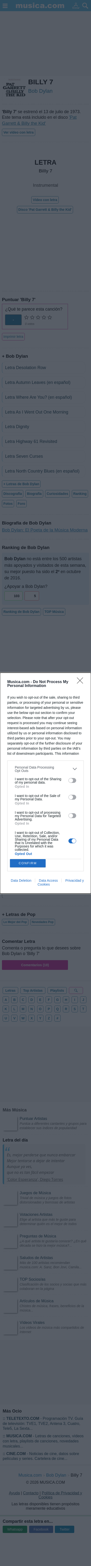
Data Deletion (21, 880)
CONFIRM (28, 863)
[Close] (81, 682)
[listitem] (45, 769)
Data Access (48, 880)
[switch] (72, 780)
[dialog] (45, 783)
